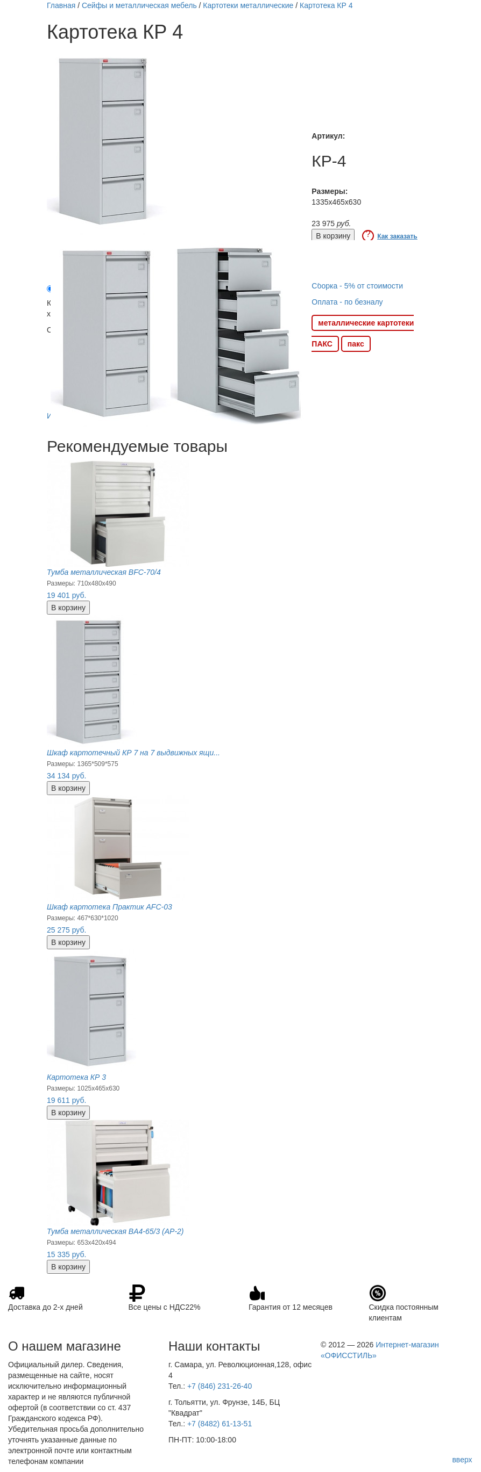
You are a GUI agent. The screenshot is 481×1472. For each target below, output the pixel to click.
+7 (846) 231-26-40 (219, 1386)
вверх (462, 1459)
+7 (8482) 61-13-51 (219, 1423)
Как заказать (397, 236)
